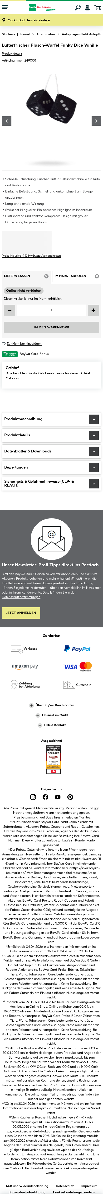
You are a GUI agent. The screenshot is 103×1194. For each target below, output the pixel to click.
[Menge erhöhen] (93, 310)
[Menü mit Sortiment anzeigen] (5, 7)
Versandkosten (76, 808)
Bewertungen (51, 467)
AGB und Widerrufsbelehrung (27, 1185)
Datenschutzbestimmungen (21, 597)
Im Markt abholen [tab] (78, 277)
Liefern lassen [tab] (27, 277)
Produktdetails (12, 53)
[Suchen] (78, 7)
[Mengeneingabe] (51, 310)
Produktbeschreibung (51, 419)
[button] (29, 20)
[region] (51, 121)
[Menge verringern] (9, 310)
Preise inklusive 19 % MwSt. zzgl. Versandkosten (31, 256)
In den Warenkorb (51, 327)
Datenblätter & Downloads (51, 451)
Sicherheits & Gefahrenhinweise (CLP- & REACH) (51, 483)
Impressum (89, 1185)
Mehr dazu (13, 378)
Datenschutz (65, 1185)
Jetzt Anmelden (21, 613)
